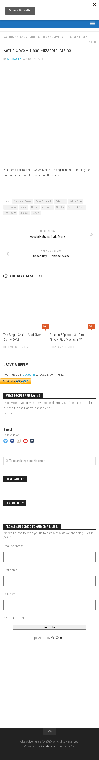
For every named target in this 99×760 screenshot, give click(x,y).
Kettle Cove (75, 201)
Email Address (13, 546)
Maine (24, 207)
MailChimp (57, 638)
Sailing (8, 37)
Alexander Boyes (22, 201)
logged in (28, 374)
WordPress (48, 746)
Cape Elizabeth (43, 201)
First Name (10, 570)
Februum (60, 201)
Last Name (10, 594)
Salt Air (60, 207)
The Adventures (76, 37)
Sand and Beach (76, 207)
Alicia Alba (14, 58)
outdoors (47, 207)
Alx (72, 746)
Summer (56, 37)
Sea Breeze (10, 212)
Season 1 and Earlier (32, 37)
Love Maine (11, 207)
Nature (34, 207)
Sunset (36, 212)
